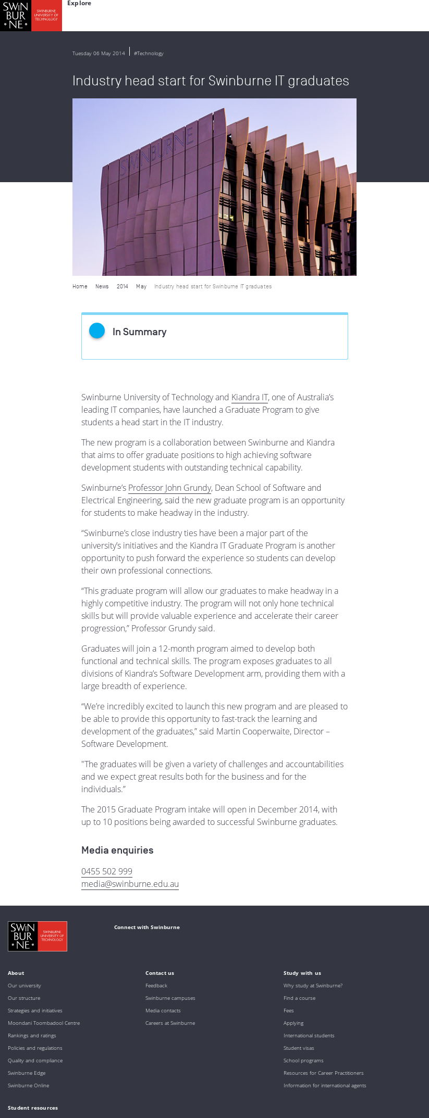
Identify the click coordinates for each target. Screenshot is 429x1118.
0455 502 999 (106, 694)
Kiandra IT (249, 219)
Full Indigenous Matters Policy (154, 1060)
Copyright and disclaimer (87, 1094)
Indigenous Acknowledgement (89, 1032)
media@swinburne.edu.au (130, 706)
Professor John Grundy (169, 310)
